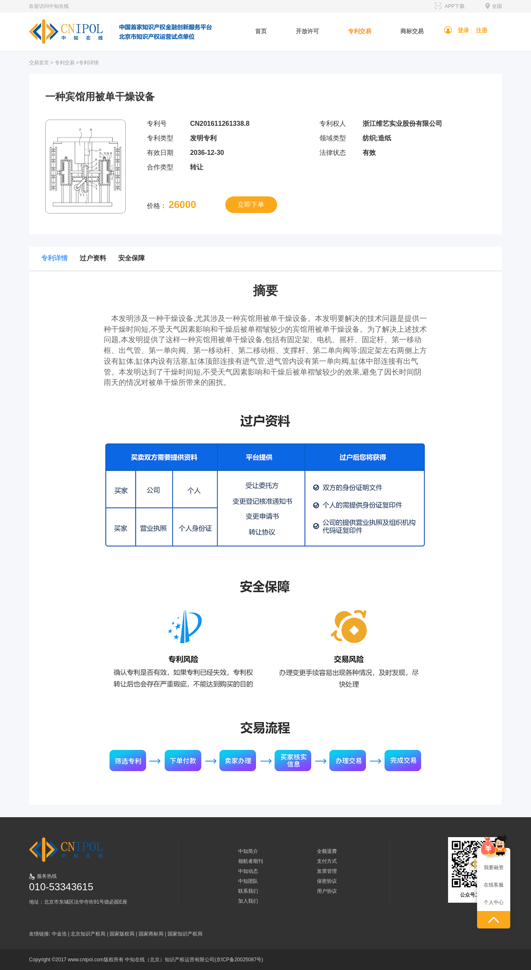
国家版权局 (122, 934)
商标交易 (412, 31)
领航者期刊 (250, 861)
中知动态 (248, 871)
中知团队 (248, 881)
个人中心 (494, 902)
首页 (261, 31)
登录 (463, 30)
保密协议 (327, 881)
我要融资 (494, 867)
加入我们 (248, 901)
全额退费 (327, 851)
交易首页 (39, 63)
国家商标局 (151, 934)
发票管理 (327, 871)
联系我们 (248, 891)
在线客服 (494, 885)
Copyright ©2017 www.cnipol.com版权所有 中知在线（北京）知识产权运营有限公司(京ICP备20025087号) (146, 960)
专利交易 (359, 31)
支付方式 (327, 861)
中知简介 (248, 851)
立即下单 (251, 204)
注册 (481, 30)
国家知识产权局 (185, 934)
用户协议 (327, 891)
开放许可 (307, 31)
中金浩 (59, 934)
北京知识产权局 (88, 934)
